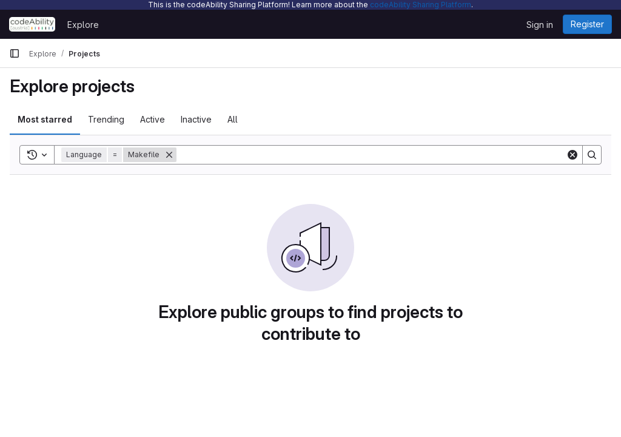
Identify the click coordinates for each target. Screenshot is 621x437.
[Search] (371, 154)
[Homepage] (32, 24)
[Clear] (572, 154)
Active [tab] (152, 119)
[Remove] (169, 154)
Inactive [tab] (196, 119)
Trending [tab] (106, 119)
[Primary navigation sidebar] (14, 53)
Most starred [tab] (45, 119)
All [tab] (232, 119)
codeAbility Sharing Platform (420, 4)
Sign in (539, 24)
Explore (83, 24)
